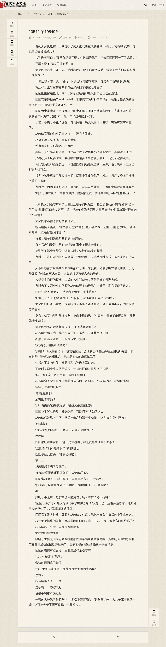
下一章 (115, 637)
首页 (34, 5)
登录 (154, 5)
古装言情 (38, 14)
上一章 (51, 637)
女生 (28, 14)
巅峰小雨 (65, 37)
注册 (162, 5)
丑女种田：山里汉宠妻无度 (57, 14)
